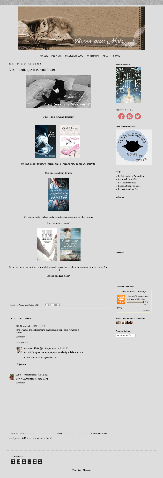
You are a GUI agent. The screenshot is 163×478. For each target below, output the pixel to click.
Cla (17, 326)
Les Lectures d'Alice (127, 183)
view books (146, 311)
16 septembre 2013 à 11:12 (32, 326)
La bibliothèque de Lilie (129, 186)
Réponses (23, 343)
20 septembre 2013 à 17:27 (35, 375)
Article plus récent (17, 434)
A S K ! (19, 375)
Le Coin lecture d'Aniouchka (131, 176)
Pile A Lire (56, 55)
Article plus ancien (99, 434)
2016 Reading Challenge (133, 291)
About (106, 55)
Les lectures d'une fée (128, 189)
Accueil (44, 55)
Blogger (86, 470)
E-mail (116, 55)
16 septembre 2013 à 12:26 (56, 348)
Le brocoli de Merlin (127, 179)
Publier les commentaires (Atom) (37, 438)
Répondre (20, 337)
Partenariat (93, 55)
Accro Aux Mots (31, 348)
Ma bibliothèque (74, 55)
